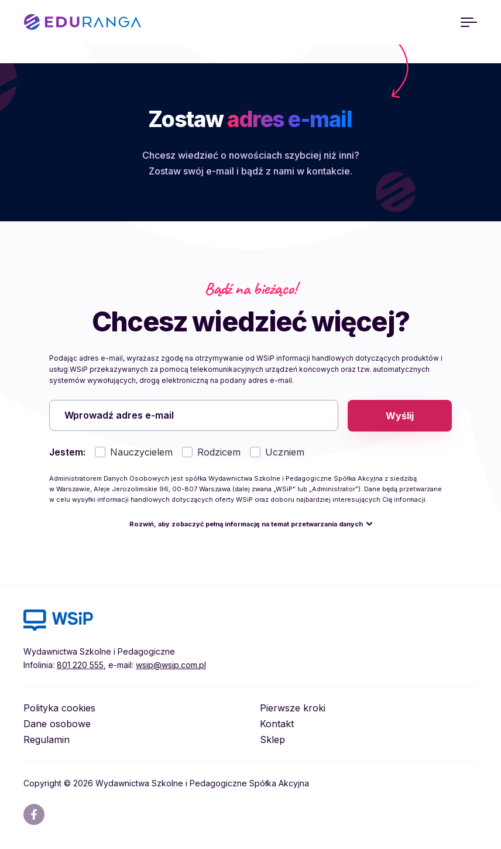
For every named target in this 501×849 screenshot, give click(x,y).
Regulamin (46, 740)
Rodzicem (219, 452)
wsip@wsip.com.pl (171, 665)
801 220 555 (80, 665)
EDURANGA (82, 22)
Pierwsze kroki (292, 708)
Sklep (272, 740)
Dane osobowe (57, 724)
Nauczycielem (141, 452)
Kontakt (277, 724)
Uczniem (284, 452)
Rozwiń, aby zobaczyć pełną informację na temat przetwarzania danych (246, 525)
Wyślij (400, 416)
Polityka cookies (59, 708)
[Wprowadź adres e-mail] (193, 416)
